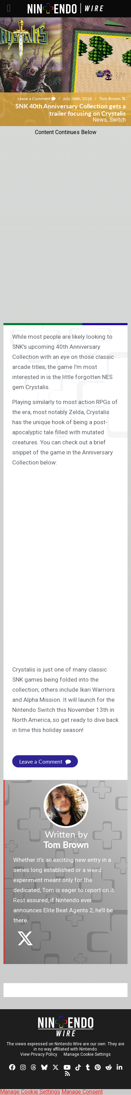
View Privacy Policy (38, 1054)
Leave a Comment (36, 98)
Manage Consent (82, 1091)
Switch (117, 119)
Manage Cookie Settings (87, 1054)
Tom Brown (110, 98)
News (100, 119)
